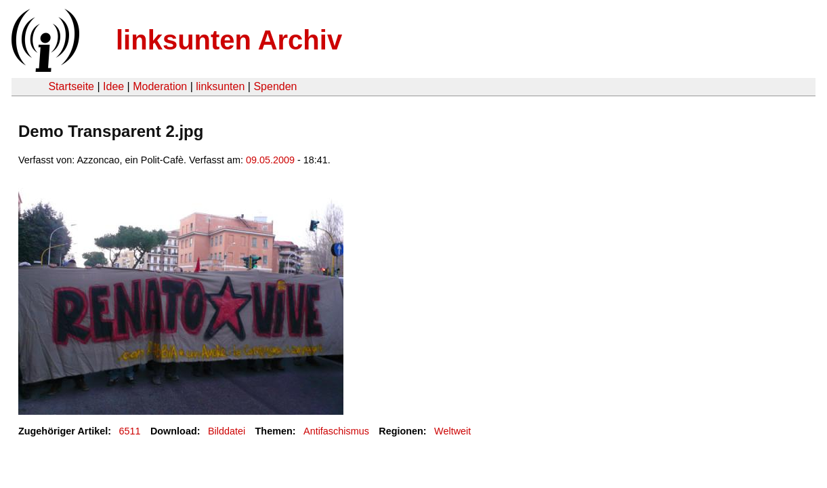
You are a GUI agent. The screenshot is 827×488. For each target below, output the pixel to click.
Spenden (275, 86)
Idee (113, 86)
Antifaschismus (336, 431)
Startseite (71, 86)
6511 (130, 431)
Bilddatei (226, 431)
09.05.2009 (270, 160)
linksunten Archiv (229, 40)
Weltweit (452, 431)
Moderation (160, 86)
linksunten (220, 86)
